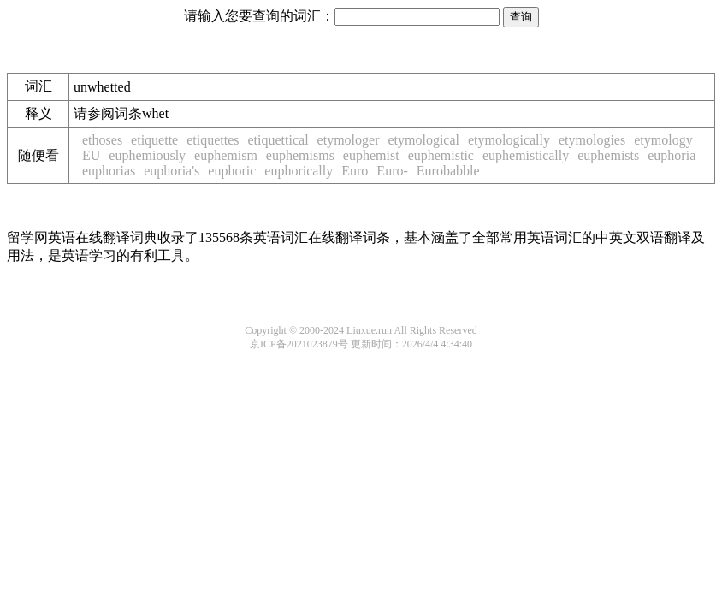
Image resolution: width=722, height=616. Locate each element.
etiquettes (212, 140)
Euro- (391, 170)
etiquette (154, 140)
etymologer (348, 140)
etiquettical (278, 140)
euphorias (108, 170)
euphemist (371, 155)
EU (91, 155)
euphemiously (147, 155)
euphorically (298, 170)
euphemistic (441, 155)
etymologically (509, 140)
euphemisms (300, 155)
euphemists (608, 155)
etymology (663, 140)
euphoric (232, 170)
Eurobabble (448, 170)
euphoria (671, 155)
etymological (423, 140)
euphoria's (171, 170)
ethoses (102, 140)
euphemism (225, 155)
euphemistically (525, 155)
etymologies (592, 140)
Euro (354, 170)
